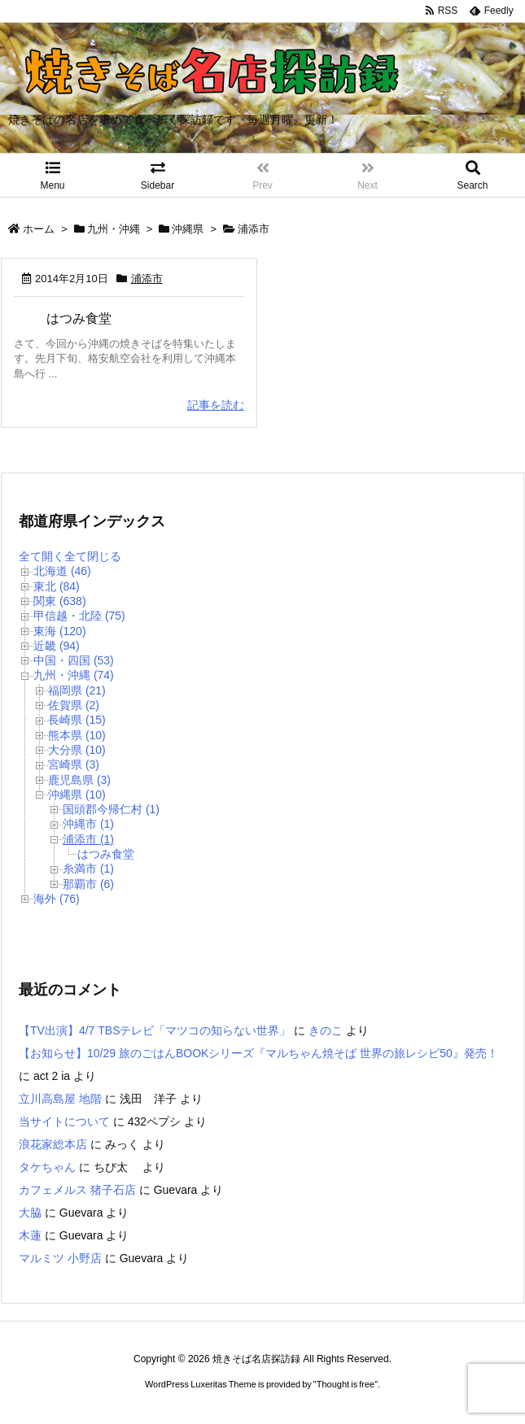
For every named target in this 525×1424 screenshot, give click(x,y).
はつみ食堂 (79, 318)
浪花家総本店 (53, 1144)
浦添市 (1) (88, 839)
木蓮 (30, 1235)
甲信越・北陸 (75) (79, 615)
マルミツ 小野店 (60, 1258)
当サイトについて (64, 1121)
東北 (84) (56, 586)
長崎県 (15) (77, 719)
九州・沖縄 (113, 229)
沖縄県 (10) (77, 794)
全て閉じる (92, 556)
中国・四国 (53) (73, 660)
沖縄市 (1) (88, 823)
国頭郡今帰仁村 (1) (111, 809)
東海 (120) (59, 631)
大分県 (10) (77, 749)
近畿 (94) (56, 645)
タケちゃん (47, 1167)
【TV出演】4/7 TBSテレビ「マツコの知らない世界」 (155, 1030)
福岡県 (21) (77, 690)
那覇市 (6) (88, 884)
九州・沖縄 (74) (73, 675)
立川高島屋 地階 (60, 1098)
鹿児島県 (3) (79, 779)
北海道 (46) (62, 570)
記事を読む (215, 405)
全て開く (41, 556)
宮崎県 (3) (73, 764)
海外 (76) (56, 898)
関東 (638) (59, 600)
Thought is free (345, 1384)
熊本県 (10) (77, 735)
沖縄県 (187, 229)
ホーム (39, 229)
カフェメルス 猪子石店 (77, 1189)
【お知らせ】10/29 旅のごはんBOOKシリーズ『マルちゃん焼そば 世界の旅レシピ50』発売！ (258, 1053)
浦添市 (147, 278)
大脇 (30, 1212)
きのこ (325, 1030)
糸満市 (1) (88, 868)
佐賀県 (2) (73, 705)
